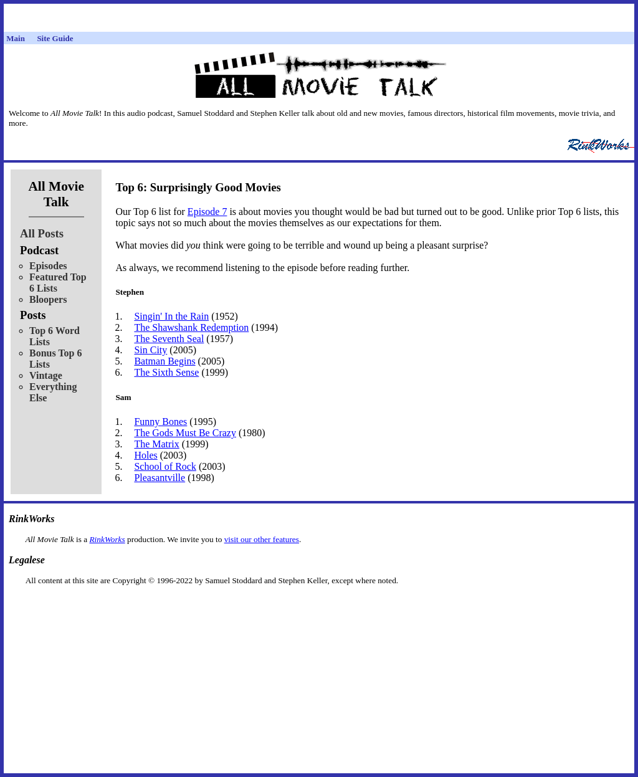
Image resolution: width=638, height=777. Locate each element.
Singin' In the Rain (171, 316)
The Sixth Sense (166, 372)
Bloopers (48, 299)
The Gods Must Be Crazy (185, 432)
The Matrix (156, 444)
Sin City (150, 350)
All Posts (42, 233)
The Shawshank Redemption (191, 327)
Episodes (48, 265)
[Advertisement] (319, 605)
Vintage (45, 375)
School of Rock (165, 466)
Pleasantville (159, 477)
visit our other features (261, 539)
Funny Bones (160, 421)
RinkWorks (107, 539)
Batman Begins (164, 361)
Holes (145, 455)
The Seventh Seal (169, 338)
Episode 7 (207, 211)
